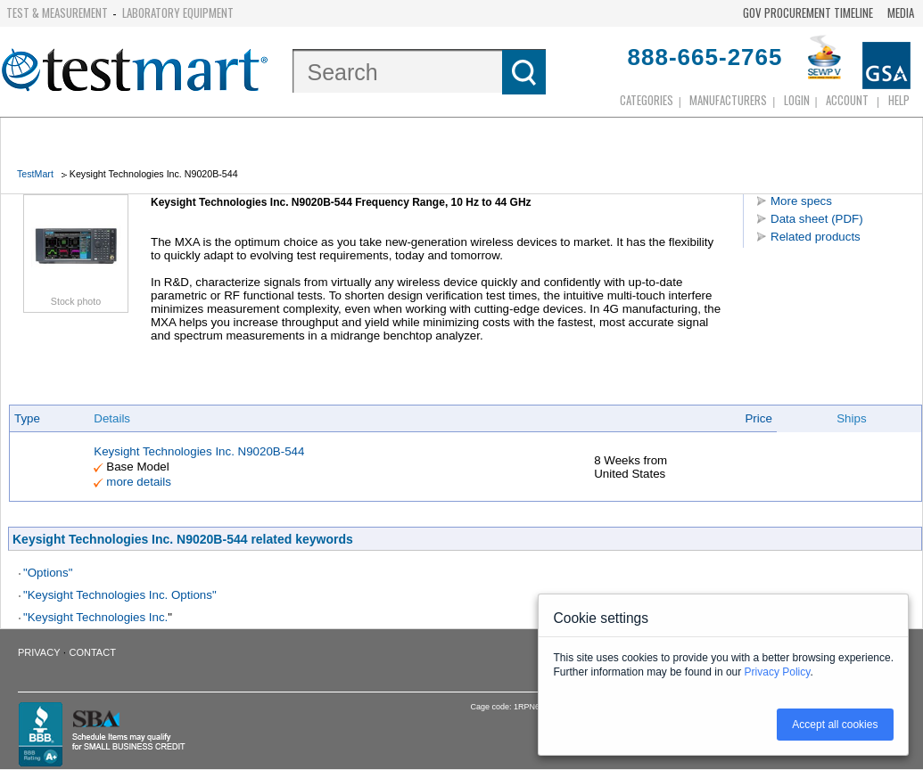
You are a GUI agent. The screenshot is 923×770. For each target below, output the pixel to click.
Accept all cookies (835, 724)
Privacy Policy (778, 672)
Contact (93, 652)
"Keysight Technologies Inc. (95, 617)
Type (27, 418)
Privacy (39, 652)
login (797, 100)
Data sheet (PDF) (817, 218)
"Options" (47, 572)
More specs (801, 201)
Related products (816, 236)
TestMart (35, 173)
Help (899, 100)
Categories (646, 100)
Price (758, 418)
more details (138, 481)
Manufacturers (728, 100)
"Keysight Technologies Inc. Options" (120, 595)
